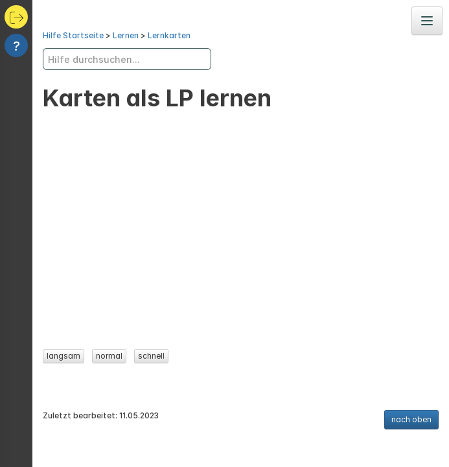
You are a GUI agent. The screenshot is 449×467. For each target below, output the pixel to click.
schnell (151, 356)
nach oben (411, 419)
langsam (63, 356)
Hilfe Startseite (73, 35)
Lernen (126, 35)
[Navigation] (427, 20)
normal (109, 356)
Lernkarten (169, 35)
